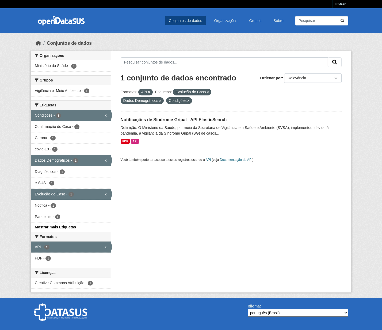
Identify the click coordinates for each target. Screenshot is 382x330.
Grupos (255, 20)
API (135, 141)
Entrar (340, 4)
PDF (125, 141)
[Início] (38, 43)
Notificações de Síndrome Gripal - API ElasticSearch (174, 119)
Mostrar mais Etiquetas (55, 227)
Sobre (278, 20)
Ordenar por (271, 78)
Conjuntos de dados (185, 20)
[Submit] (342, 20)
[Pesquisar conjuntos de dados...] (321, 20)
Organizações (225, 20)
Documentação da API (236, 160)
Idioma (254, 306)
